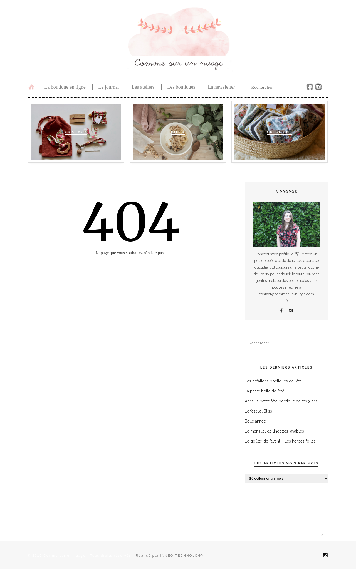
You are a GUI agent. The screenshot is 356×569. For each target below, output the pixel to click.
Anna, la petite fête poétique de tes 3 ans (281, 401)
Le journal (108, 87)
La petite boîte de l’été (264, 391)
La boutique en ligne (64, 87)
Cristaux (76, 132)
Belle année (255, 421)
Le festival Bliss (258, 411)
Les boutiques (181, 87)
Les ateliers (143, 87)
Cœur (178, 132)
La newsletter (221, 87)
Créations (279, 132)
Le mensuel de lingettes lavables (274, 431)
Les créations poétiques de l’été (273, 381)
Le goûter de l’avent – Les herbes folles (280, 441)
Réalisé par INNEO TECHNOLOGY (170, 556)
